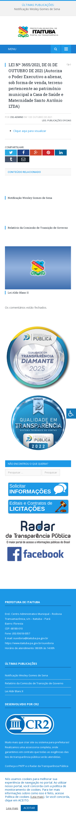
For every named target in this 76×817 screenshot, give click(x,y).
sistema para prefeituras (54, 749)
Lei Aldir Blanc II (18, 299)
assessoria (32, 754)
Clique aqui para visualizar (29, 138)
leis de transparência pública (22, 764)
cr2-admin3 (16, 124)
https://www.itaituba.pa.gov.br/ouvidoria (29, 650)
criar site (29, 749)
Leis (44, 127)
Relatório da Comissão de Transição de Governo (38, 235)
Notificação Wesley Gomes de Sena (37, 9)
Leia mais (37, 797)
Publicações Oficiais (59, 127)
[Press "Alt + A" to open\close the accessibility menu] (71, 413)
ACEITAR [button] (29, 808)
